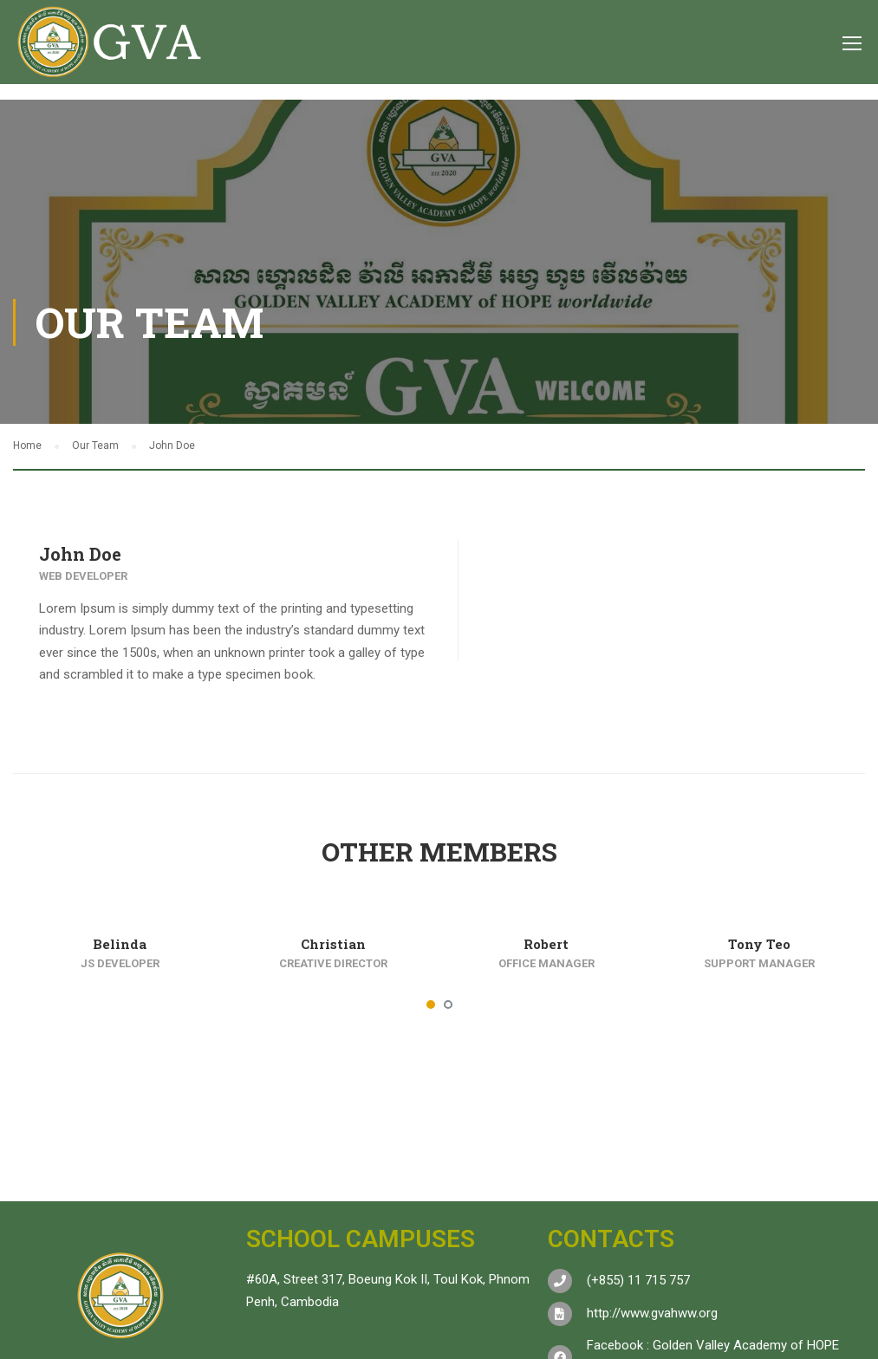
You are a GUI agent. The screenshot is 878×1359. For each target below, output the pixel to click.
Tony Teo (759, 944)
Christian (333, 944)
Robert (546, 944)
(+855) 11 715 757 (638, 1280)
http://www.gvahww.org (652, 1313)
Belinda (119, 944)
